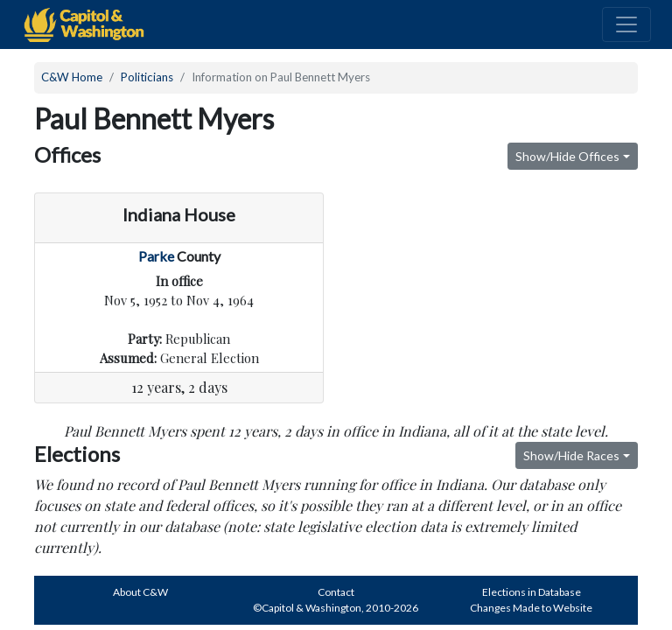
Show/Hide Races (571, 455)
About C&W (140, 591)
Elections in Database (531, 591)
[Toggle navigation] (626, 24)
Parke (156, 256)
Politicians (147, 77)
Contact (336, 591)
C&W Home (71, 77)
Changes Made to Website (531, 607)
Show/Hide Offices (567, 156)
